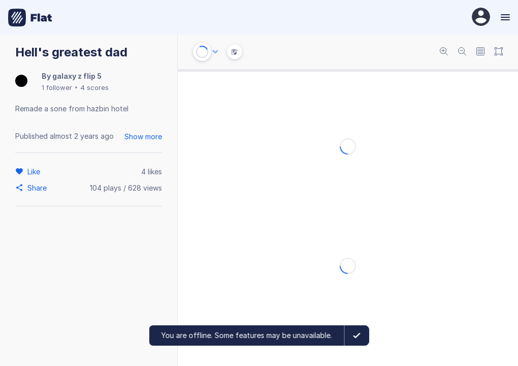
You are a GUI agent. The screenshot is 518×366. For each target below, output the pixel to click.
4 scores (94, 87)
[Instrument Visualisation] (234, 51)
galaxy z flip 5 (77, 76)
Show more (143, 136)
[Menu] (504, 17)
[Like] (35, 171)
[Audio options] (215, 52)
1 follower (57, 87)
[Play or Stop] (202, 52)
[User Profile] (481, 17)
